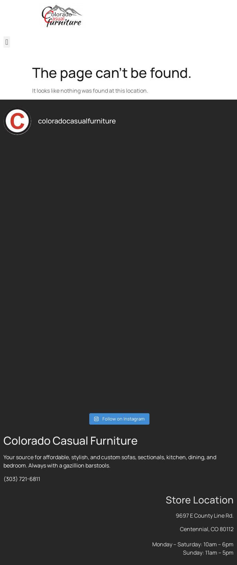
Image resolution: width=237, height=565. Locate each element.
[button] (6, 42)
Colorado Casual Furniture (70, 440)
